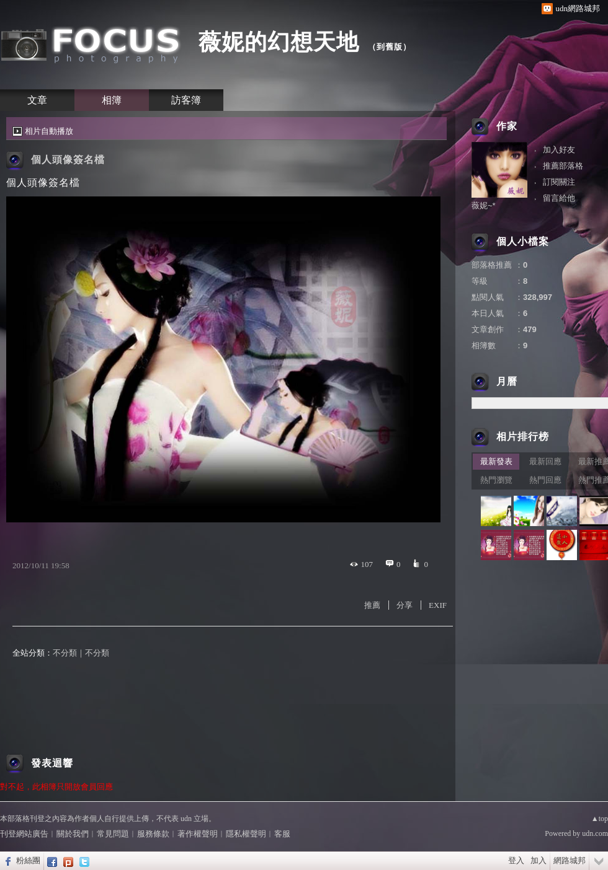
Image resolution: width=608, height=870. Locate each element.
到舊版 (390, 46)
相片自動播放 (49, 131)
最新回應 (545, 461)
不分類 (65, 652)
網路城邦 (569, 860)
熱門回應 (545, 480)
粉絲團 (28, 860)
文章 (37, 100)
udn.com (595, 833)
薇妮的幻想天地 (279, 42)
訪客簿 (186, 100)
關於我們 (72, 833)
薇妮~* (484, 205)
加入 (538, 860)
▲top (599, 818)
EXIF (438, 605)
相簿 (112, 100)
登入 (516, 860)
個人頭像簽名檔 (68, 159)
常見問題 (113, 833)
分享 (404, 605)
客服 (282, 833)
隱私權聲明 (246, 833)
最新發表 (496, 461)
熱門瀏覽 (496, 480)
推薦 (372, 605)
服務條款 (153, 833)
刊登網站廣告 (24, 833)
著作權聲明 (197, 833)
